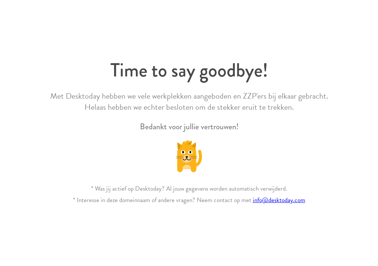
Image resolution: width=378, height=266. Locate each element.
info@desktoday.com (279, 200)
